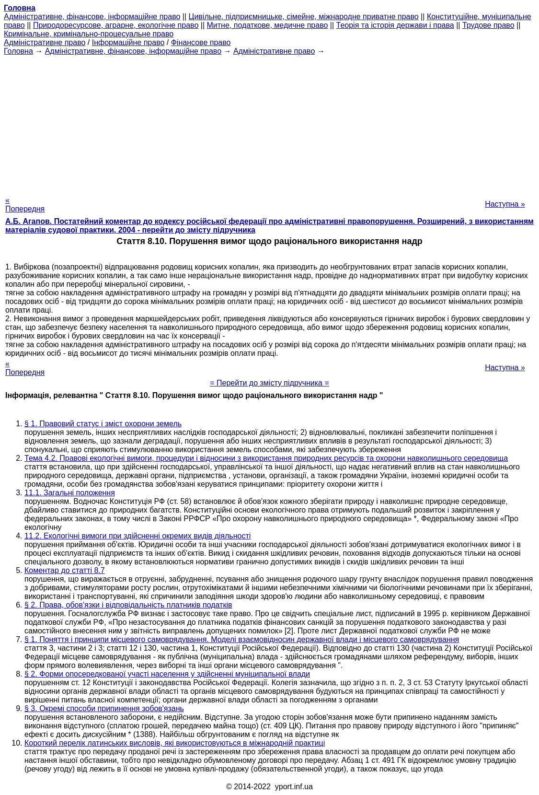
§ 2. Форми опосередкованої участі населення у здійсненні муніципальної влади (167, 674)
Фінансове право (201, 42)
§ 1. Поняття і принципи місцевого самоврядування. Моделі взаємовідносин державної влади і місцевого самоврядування (241, 639)
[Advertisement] (269, 123)
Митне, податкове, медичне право (267, 25)
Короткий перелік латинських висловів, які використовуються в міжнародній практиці (174, 743)
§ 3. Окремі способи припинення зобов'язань (104, 708)
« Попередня (25, 204)
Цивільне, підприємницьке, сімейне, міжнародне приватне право (304, 16)
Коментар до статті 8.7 (64, 570)
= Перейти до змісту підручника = (269, 383)
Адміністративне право (44, 42)
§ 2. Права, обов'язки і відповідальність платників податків (128, 605)
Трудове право (488, 25)
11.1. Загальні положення (69, 493)
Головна (18, 51)
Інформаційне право (128, 42)
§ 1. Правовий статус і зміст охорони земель (103, 424)
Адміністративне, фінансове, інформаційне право (92, 16)
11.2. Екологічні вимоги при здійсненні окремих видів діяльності (137, 536)
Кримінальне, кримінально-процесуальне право (88, 34)
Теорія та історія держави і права (395, 25)
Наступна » (505, 204)
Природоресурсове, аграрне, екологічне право (115, 25)
